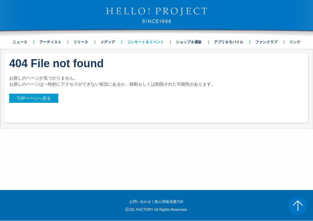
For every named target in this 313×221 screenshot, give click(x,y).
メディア (107, 42)
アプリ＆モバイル (228, 42)
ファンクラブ (266, 42)
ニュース (20, 42)
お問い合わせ (140, 202)
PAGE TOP (297, 205)
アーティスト (50, 42)
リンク (294, 42)
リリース (80, 42)
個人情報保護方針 (169, 202)
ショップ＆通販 (189, 42)
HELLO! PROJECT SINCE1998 (156, 15)
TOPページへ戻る (34, 98)
